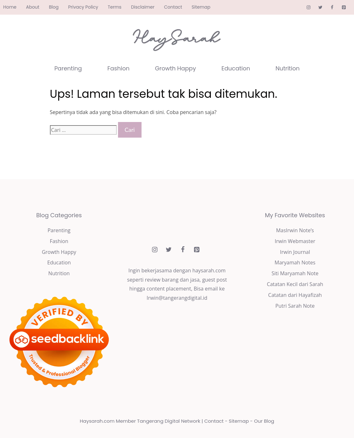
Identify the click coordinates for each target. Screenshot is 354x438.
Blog (54, 7)
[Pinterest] (343, 8)
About (32, 7)
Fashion (119, 68)
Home (10, 7)
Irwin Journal (295, 251)
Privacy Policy (83, 7)
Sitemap (201, 7)
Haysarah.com (97, 421)
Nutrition (287, 68)
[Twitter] (320, 8)
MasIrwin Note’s (295, 230)
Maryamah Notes (294, 262)
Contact (173, 7)
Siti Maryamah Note (295, 273)
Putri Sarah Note (295, 305)
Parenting (68, 68)
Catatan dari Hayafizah (295, 294)
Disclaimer (143, 7)
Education (235, 68)
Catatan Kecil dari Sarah (295, 284)
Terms (114, 7)
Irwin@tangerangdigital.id (177, 297)
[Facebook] (332, 8)
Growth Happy (175, 68)
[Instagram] (308, 8)
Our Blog (264, 421)
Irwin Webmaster (295, 241)
